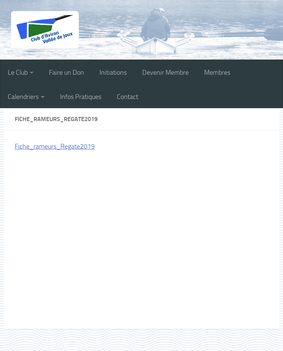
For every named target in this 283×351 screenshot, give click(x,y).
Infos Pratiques (80, 97)
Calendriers (23, 97)
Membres (217, 72)
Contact (127, 97)
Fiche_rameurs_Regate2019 (55, 146)
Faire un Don (66, 72)
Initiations (113, 72)
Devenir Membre (165, 72)
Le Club (18, 72)
